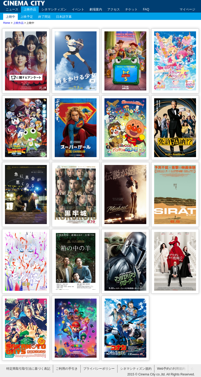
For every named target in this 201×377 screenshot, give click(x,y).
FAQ (146, 9)
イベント (78, 9)
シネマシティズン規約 (136, 368)
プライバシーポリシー (99, 368)
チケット (131, 9)
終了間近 (44, 17)
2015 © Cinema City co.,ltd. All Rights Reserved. (161, 374)
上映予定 (26, 17)
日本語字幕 (64, 17)
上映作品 (30, 9)
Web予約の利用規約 (171, 368)
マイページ (187, 9)
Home (6, 22)
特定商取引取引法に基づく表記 (28, 368)
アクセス (113, 9)
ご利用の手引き (67, 368)
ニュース (12, 9)
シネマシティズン (53, 9)
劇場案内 (96, 9)
